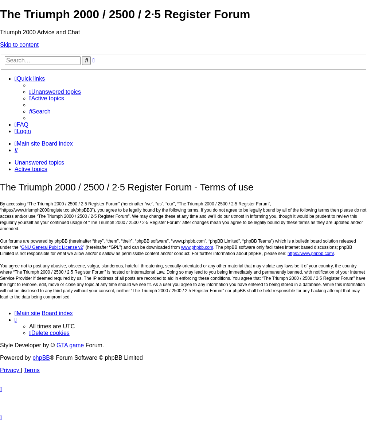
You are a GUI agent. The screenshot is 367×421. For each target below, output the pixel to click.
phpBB (41, 358)
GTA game (70, 345)
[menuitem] (55, 92)
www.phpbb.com (197, 247)
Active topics (31, 169)
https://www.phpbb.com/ (311, 253)
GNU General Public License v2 (52, 247)
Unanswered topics (39, 162)
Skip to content (19, 45)
